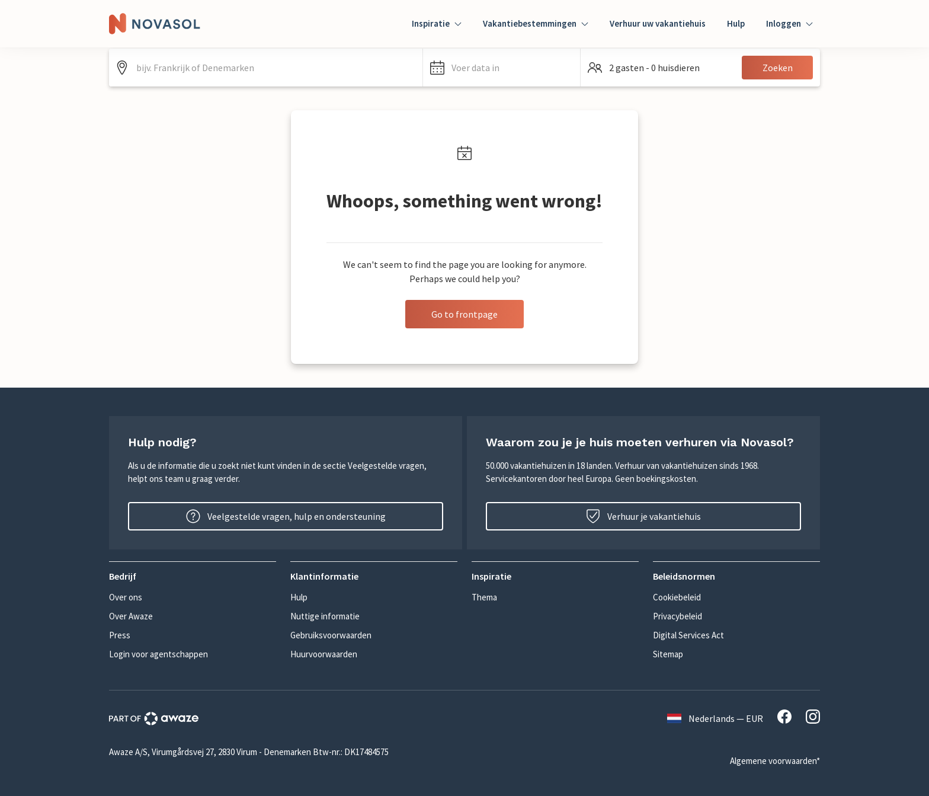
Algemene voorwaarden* (775, 760)
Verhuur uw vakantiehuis (658, 23)
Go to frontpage (464, 314)
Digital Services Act (688, 635)
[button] (501, 68)
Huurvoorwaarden (323, 654)
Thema (484, 597)
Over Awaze (131, 616)
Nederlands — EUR (715, 718)
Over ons (125, 597)
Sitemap (668, 654)
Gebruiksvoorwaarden (330, 635)
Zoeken (778, 67)
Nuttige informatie (325, 616)
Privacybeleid (677, 616)
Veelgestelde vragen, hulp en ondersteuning (286, 516)
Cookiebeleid (677, 597)
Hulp (736, 23)
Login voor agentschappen (158, 654)
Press (119, 635)
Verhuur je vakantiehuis (643, 516)
